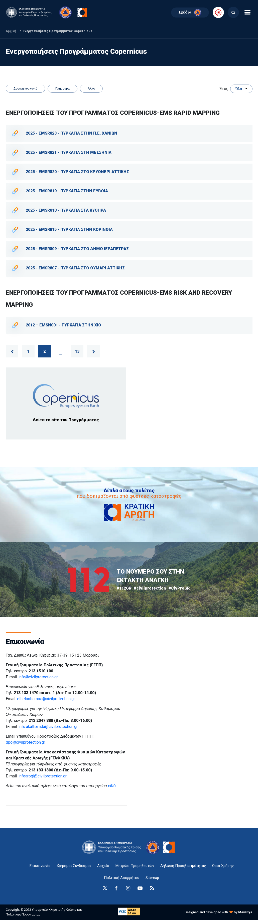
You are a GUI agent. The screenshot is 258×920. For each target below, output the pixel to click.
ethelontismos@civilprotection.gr (46, 698)
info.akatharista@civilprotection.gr (48, 726)
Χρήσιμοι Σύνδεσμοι (74, 865)
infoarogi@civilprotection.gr (43, 776)
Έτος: (224, 88)
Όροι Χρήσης (223, 865)
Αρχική (11, 31)
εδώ (112, 786)
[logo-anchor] (113, 847)
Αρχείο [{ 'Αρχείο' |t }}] (103, 865)
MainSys (245, 912)
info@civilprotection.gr (38, 677)
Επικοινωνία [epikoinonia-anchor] (40, 865)
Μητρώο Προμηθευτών (134, 865)
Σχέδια (190, 12)
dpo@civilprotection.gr (25, 742)
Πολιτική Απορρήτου (121, 877)
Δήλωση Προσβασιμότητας (183, 865)
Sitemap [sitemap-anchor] (152, 877)
